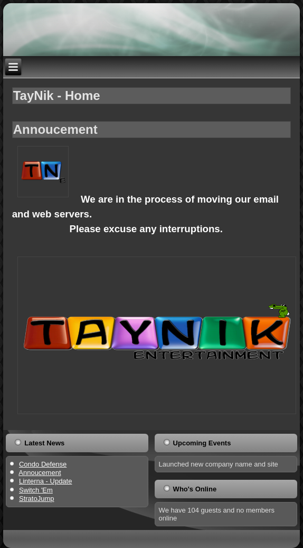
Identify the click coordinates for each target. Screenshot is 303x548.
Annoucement (55, 129)
